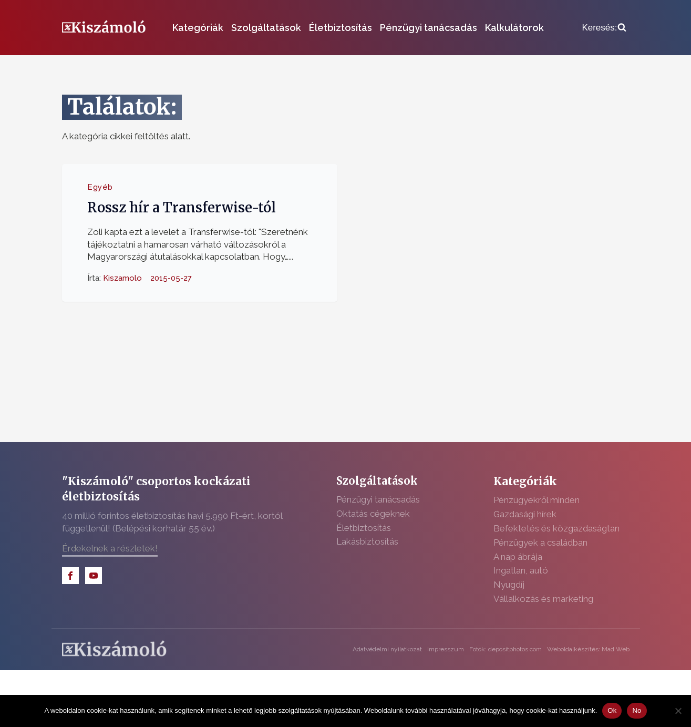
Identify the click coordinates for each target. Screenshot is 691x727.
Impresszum (445, 649)
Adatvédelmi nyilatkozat (387, 649)
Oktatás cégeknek (373, 513)
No (636, 710)
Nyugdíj (508, 584)
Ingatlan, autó (520, 570)
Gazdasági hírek (524, 514)
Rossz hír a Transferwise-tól (181, 207)
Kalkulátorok (514, 27)
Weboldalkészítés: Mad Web (588, 649)
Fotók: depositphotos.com (505, 649)
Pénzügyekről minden (536, 500)
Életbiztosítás (340, 27)
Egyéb (100, 187)
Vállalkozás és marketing (543, 598)
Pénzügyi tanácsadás (428, 27)
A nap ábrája (517, 556)
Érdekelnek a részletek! (110, 548)
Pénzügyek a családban (540, 542)
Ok (611, 710)
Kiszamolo (122, 278)
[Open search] (604, 28)
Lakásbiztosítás (367, 541)
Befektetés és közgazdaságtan (556, 528)
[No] (678, 710)
